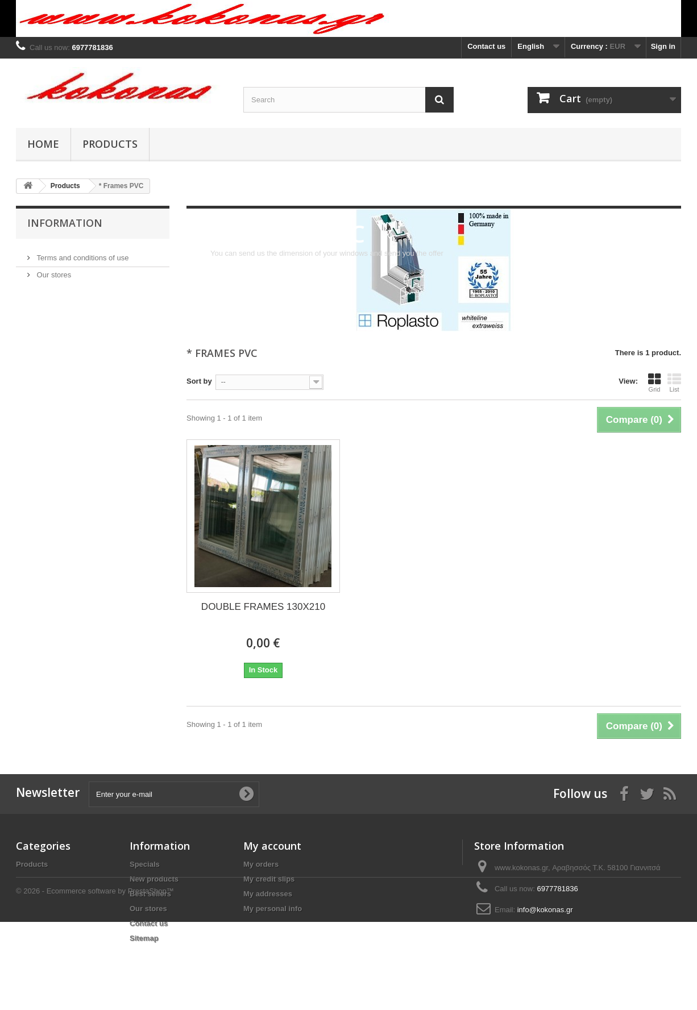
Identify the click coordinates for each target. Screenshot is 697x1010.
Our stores (53, 270)
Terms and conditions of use (81, 253)
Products (110, 144)
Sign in (663, 46)
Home (43, 144)
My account (272, 846)
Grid (654, 382)
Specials (145, 864)
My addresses (267, 894)
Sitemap (144, 938)
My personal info (272, 908)
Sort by (199, 381)
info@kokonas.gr (545, 909)
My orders (261, 864)
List (674, 382)
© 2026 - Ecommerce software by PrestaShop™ (95, 979)
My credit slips (268, 879)
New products (154, 879)
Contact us (486, 46)
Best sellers (150, 894)
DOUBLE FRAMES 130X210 (263, 606)
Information (64, 223)
